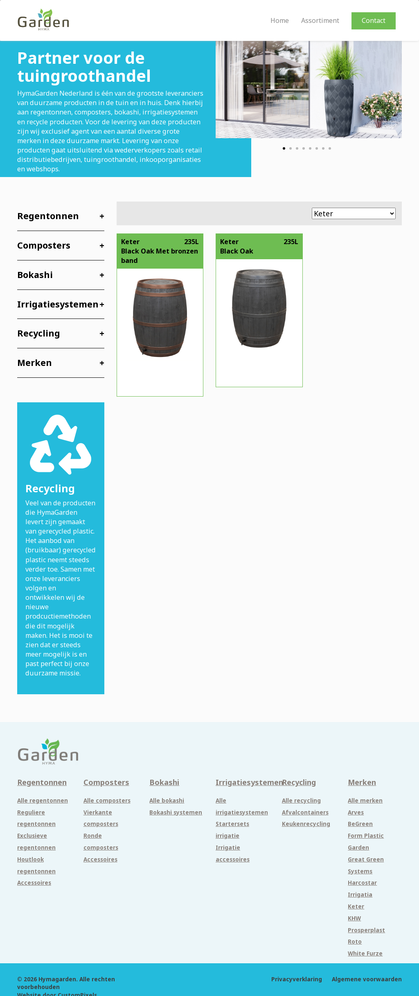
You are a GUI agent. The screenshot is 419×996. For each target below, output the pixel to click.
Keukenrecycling (306, 824)
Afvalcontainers (305, 812)
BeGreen (360, 824)
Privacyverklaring (296, 979)
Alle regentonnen (42, 800)
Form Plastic (366, 835)
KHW (354, 918)
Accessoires (34, 882)
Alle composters (107, 800)
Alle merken (365, 800)
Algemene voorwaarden (367, 979)
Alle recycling (301, 800)
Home (279, 20)
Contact (373, 20)
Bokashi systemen (175, 812)
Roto (355, 941)
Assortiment (320, 20)
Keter (356, 906)
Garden (358, 847)
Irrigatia (360, 894)
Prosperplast (366, 930)
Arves (356, 812)
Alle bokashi (166, 800)
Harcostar (362, 882)
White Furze (365, 953)
